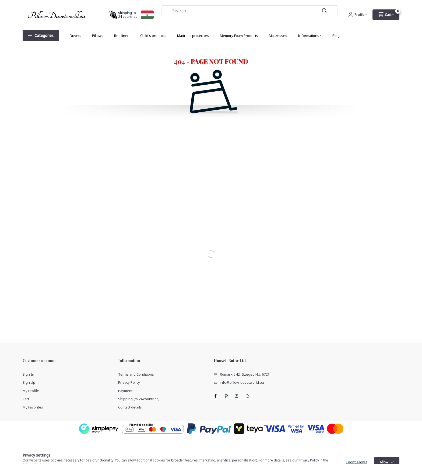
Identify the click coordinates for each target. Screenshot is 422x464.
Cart (26, 398)
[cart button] (385, 14)
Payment (125, 390)
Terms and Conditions (136, 374)
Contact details (130, 407)
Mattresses (278, 35)
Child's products (153, 35)
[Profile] (357, 14)
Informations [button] (308, 35)
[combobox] (249, 10)
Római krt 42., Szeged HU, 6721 (244, 374)
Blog (336, 35)
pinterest (226, 396)
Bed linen (121, 35)
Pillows (97, 35)
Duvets (75, 35)
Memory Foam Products (239, 35)
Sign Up (29, 382)
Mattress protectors (193, 35)
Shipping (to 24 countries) (139, 398)
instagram (236, 396)
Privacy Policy (129, 382)
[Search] (324, 11)
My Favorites (33, 407)
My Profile (31, 390)
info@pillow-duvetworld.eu (242, 382)
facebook (215, 396)
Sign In (28, 374)
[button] (41, 35)
